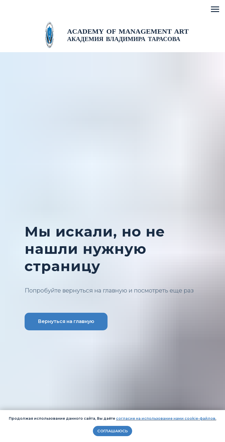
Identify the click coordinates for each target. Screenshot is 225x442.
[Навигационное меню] (215, 9)
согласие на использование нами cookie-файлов (165, 418)
